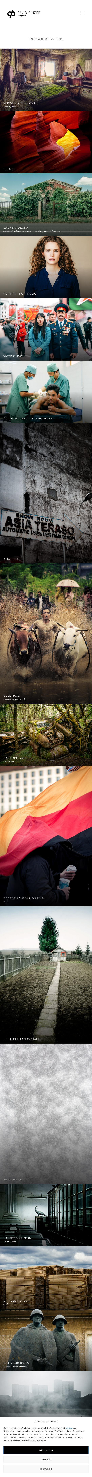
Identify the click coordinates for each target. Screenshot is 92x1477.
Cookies (69, 1428)
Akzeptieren (46, 1450)
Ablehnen (46, 1459)
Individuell (46, 1468)
